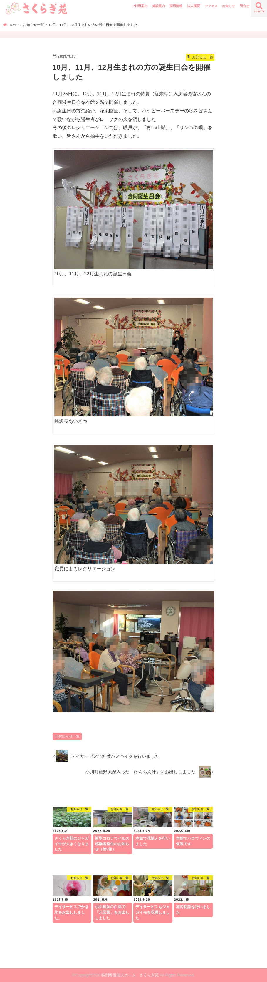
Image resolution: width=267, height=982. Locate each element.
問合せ (244, 6)
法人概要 (193, 6)
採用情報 (175, 6)
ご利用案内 (139, 6)
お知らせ (228, 6)
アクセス (211, 6)
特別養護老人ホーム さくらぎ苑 (130, 975)
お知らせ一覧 (69, 736)
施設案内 (158, 6)
